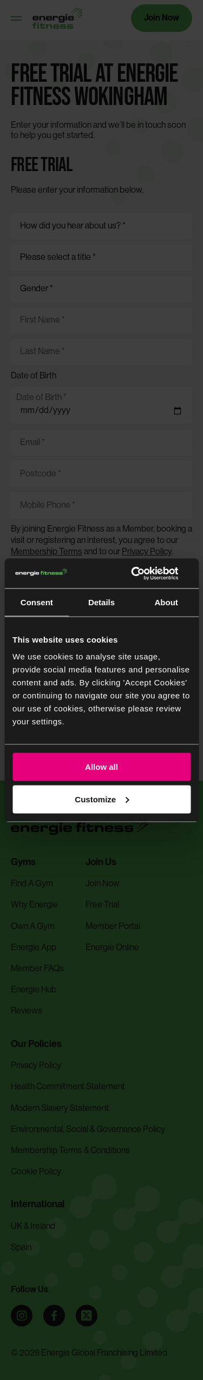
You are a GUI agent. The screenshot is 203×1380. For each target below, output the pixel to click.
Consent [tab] (37, 602)
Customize (102, 798)
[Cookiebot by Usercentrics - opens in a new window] (145, 573)
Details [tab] (101, 602)
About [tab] (166, 602)
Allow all (101, 766)
